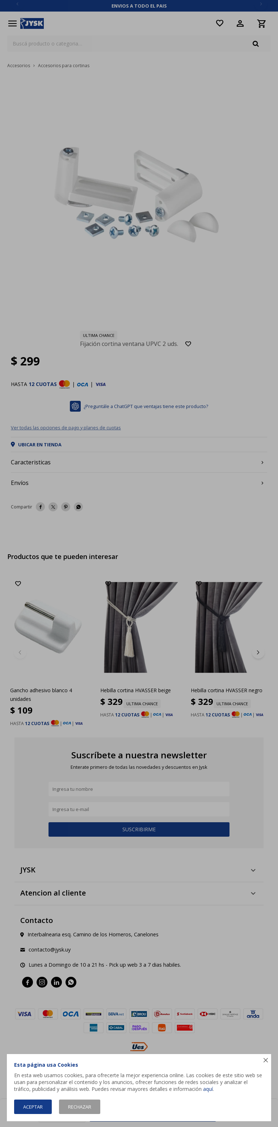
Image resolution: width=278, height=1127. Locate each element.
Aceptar (33, 1107)
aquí (208, 1088)
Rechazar (79, 1107)
